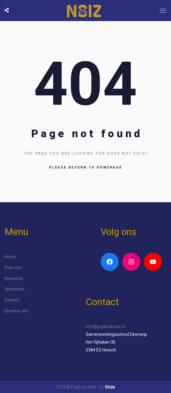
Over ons (13, 267)
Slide (110, 387)
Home (10, 256)
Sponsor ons (16, 310)
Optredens (15, 289)
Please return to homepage (85, 167)
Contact (12, 300)
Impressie (14, 278)
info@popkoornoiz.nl (105, 326)
